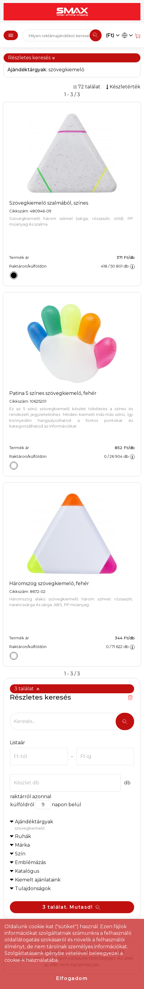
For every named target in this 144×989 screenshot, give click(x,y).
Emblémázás (30, 862)
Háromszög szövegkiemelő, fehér (49, 583)
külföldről (22, 804)
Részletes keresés (31, 58)
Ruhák (23, 836)
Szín (20, 854)
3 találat (27, 688)
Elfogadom (72, 978)
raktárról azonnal (30, 796)
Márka (22, 845)
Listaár (17, 742)
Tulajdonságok (33, 888)
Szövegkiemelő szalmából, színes (48, 203)
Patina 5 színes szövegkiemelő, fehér (52, 393)
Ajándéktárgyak (74, 825)
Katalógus (27, 871)
